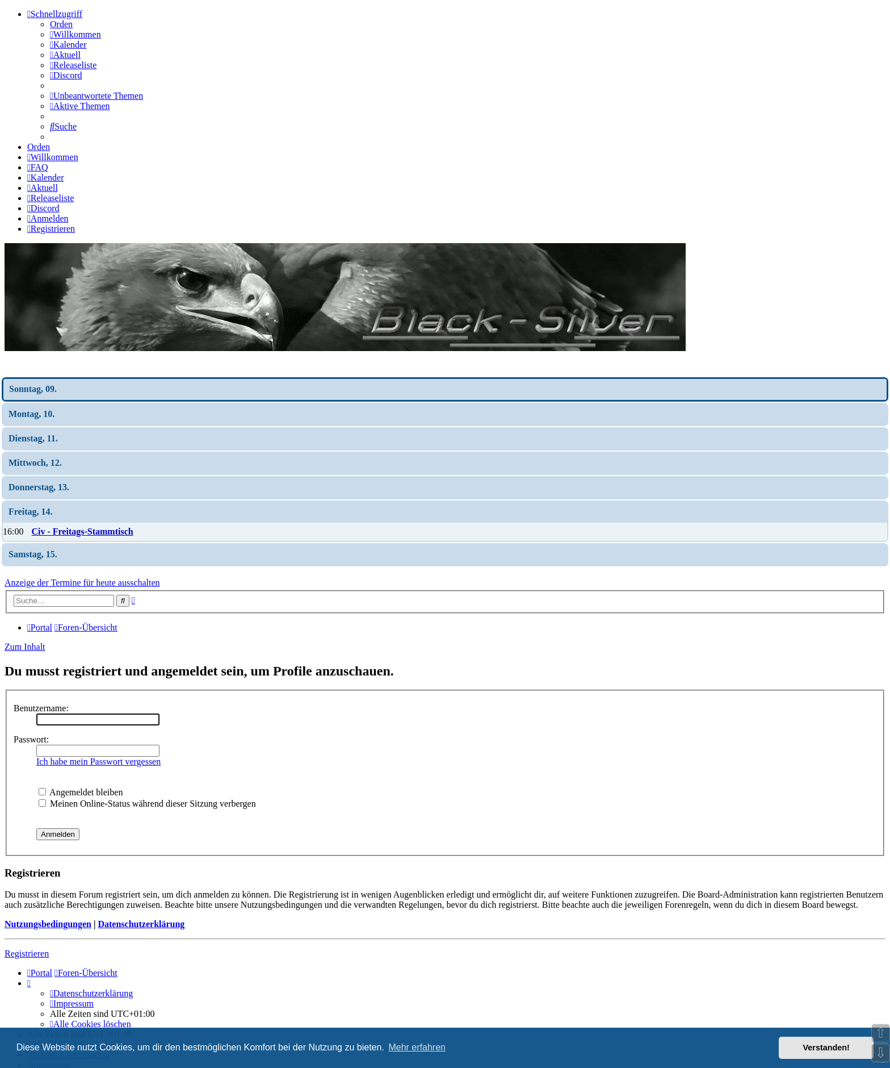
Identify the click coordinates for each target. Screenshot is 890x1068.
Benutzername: (41, 708)
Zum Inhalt (25, 647)
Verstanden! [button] (826, 1047)
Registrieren (27, 953)
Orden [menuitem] (61, 24)
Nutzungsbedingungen (48, 924)
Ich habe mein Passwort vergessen (98, 761)
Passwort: (31, 739)
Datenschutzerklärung (141, 924)
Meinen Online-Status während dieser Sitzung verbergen (147, 803)
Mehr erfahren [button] (417, 1047)
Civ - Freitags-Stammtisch (82, 531)
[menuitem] (75, 34)
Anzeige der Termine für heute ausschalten (82, 582)
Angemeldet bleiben (81, 792)
